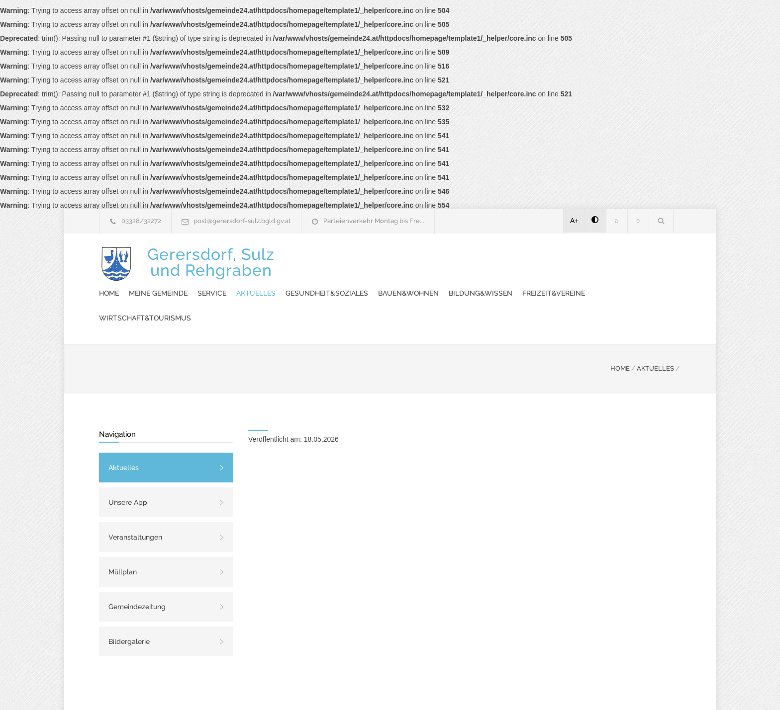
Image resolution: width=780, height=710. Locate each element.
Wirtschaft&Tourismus (475, 283)
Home (293, 258)
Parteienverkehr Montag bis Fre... (373, 221)
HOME (620, 333)
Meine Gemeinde (342, 258)
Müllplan (122, 537)
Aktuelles (440, 258)
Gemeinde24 (306, 689)
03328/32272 (141, 221)
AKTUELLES (655, 333)
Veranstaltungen (135, 502)
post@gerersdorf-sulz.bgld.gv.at (242, 221)
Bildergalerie (129, 607)
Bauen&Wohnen (592, 258)
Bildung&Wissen (315, 283)
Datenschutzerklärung (519, 689)
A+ (574, 221)
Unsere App (127, 468)
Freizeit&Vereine (388, 283)
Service (396, 258)
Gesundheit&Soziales (511, 258)
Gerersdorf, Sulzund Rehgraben (211, 269)
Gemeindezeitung (137, 572)
